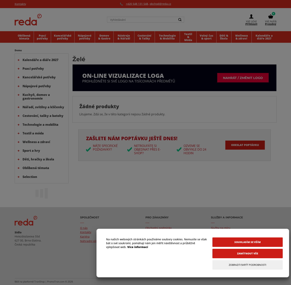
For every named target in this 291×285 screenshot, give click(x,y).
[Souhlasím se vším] (247, 242)
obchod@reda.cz (160, 4)
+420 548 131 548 (137, 4)
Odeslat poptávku (245, 145)
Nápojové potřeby (37, 86)
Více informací (137, 247)
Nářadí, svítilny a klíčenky (43, 107)
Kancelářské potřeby (39, 77)
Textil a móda (33, 133)
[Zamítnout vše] (247, 253)
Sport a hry (31, 150)
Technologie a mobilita (40, 124)
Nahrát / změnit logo (243, 78)
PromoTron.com (56, 281)
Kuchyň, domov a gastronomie (36, 97)
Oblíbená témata (36, 168)
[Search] (180, 20)
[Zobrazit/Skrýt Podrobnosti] (247, 265)
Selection (30, 177)
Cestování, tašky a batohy (43, 116)
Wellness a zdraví (36, 142)
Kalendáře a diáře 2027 (40, 60)
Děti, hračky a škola (38, 159)
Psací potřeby (33, 68)
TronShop (39, 281)
